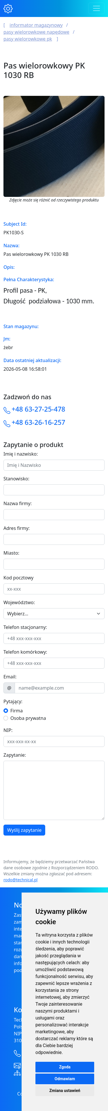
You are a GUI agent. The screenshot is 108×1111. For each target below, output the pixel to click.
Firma (16, 710)
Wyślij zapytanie (24, 830)
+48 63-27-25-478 (38, 409)
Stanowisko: (16, 478)
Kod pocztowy (18, 577)
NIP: (8, 730)
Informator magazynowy (36, 25)
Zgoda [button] (65, 1067)
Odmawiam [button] (65, 1078)
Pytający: (12, 701)
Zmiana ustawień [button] (64, 1090)
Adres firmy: (16, 528)
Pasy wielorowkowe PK (27, 39)
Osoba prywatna (28, 718)
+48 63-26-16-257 (38, 422)
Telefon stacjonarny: (25, 627)
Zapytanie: (14, 755)
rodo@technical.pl (20, 879)
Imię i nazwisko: (20, 454)
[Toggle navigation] (96, 8)
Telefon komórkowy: (25, 652)
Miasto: (11, 553)
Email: (9, 677)
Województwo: (19, 602)
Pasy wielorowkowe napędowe (36, 32)
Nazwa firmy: (17, 503)
